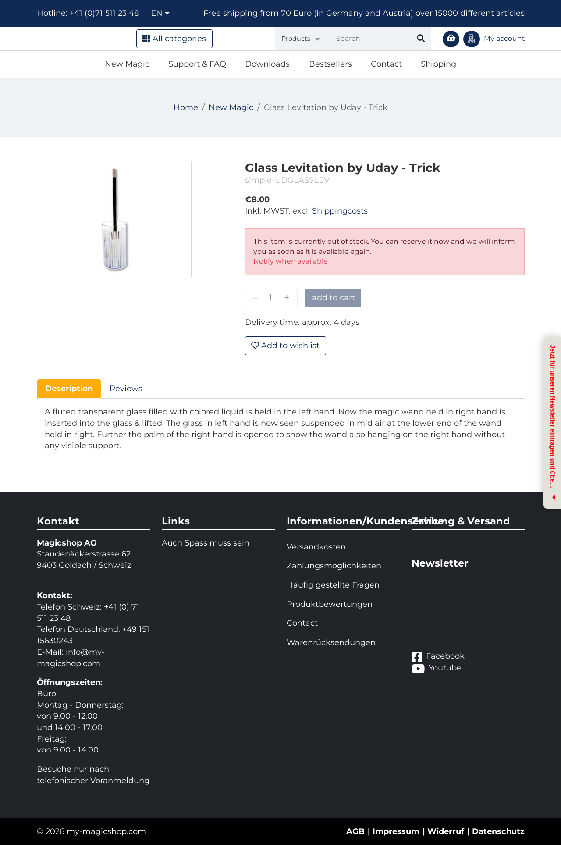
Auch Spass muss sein (205, 543)
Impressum (396, 831)
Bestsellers (330, 64)
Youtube (437, 668)
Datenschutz (498, 831)
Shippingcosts (340, 211)
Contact (386, 64)
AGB (355, 831)
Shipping (438, 64)
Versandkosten (316, 547)
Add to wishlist (285, 345)
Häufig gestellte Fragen (333, 585)
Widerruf (445, 831)
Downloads (267, 64)
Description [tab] (69, 388)
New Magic (127, 64)
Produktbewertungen (330, 604)
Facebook (438, 657)
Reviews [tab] (126, 388)
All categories (174, 38)
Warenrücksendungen (331, 642)
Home (186, 107)
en (160, 13)
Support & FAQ (197, 64)
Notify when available (290, 261)
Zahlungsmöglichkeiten (334, 565)
